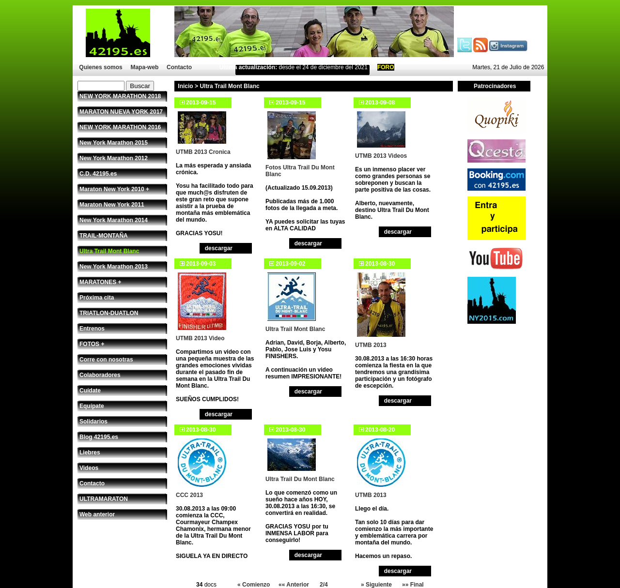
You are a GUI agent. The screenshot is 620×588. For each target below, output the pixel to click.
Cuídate (90, 390)
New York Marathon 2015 (113, 142)
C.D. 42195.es (98, 173)
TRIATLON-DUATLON (109, 313)
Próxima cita (96, 297)
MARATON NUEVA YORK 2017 (121, 111)
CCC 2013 (189, 495)
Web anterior (97, 514)
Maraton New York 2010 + (114, 189)
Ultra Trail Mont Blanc (109, 251)
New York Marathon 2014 (113, 220)
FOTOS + (91, 344)
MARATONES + (100, 282)
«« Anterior (294, 584)
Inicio (185, 86)
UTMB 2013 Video (200, 338)
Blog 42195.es (98, 437)
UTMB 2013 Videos (381, 155)
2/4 (324, 584)
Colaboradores (100, 375)
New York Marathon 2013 (113, 266)
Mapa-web (144, 67)
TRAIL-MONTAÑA (103, 235)
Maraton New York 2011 (111, 204)
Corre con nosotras (106, 359)
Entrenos (92, 328)
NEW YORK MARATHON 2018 (120, 96)
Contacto (179, 67)
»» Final (413, 584)
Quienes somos (100, 67)
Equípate (91, 406)
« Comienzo (253, 584)
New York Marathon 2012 (113, 158)
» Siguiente (376, 584)
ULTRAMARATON (103, 499)
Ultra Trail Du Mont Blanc (300, 479)
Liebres (89, 452)
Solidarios (93, 421)
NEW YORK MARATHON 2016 (120, 127)
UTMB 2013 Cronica (203, 152)
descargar (218, 248)
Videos (88, 468)
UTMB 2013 (371, 345)
